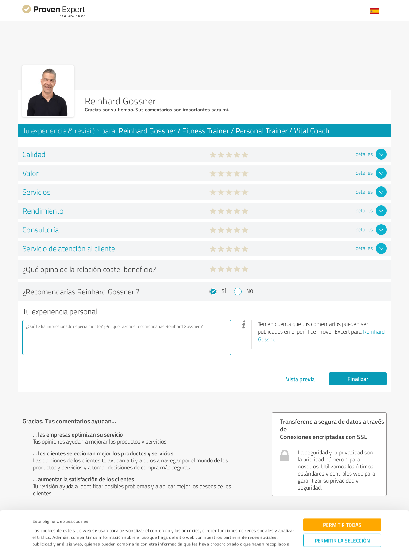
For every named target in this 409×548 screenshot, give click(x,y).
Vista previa (300, 379)
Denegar (342, 527)
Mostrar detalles (253, 536)
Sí (224, 290)
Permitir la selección (342, 507)
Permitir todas (342, 492)
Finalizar (357, 379)
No (249, 290)
